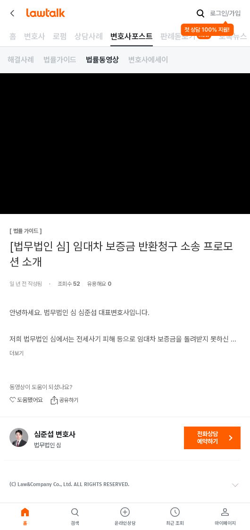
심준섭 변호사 (54, 434)
